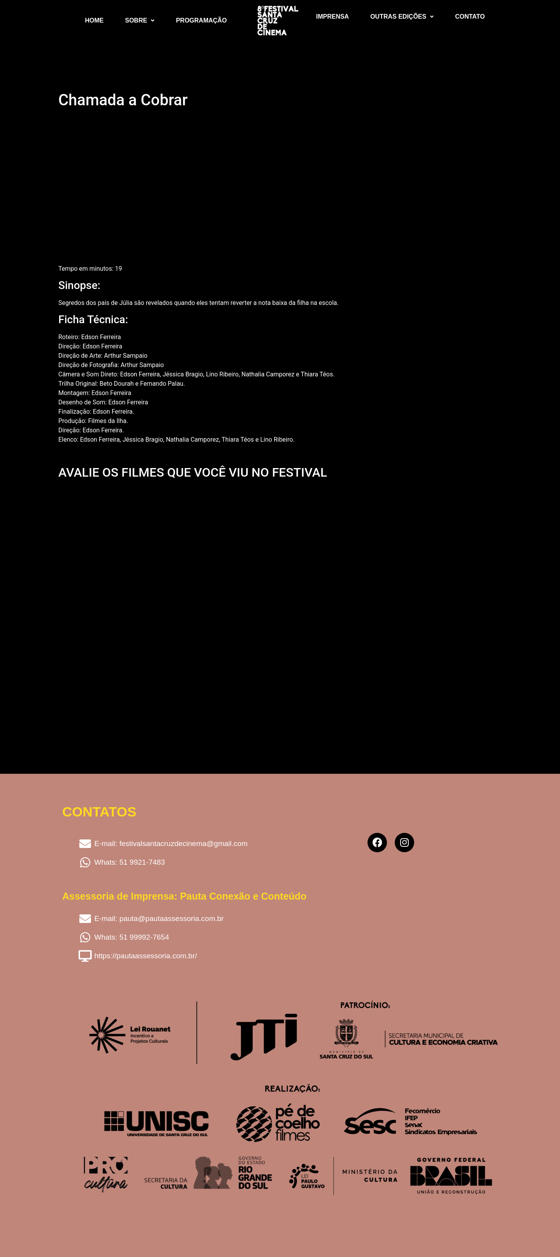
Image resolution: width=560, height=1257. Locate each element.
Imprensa (332, 16)
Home (94, 20)
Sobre (140, 20)
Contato (470, 16)
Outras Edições (402, 16)
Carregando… (182, 602)
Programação (201, 20)
